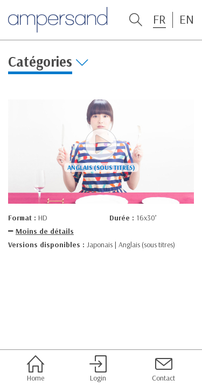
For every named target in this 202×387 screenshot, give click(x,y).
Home (35, 369)
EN (186, 19)
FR (159, 19)
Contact (163, 369)
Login (98, 369)
